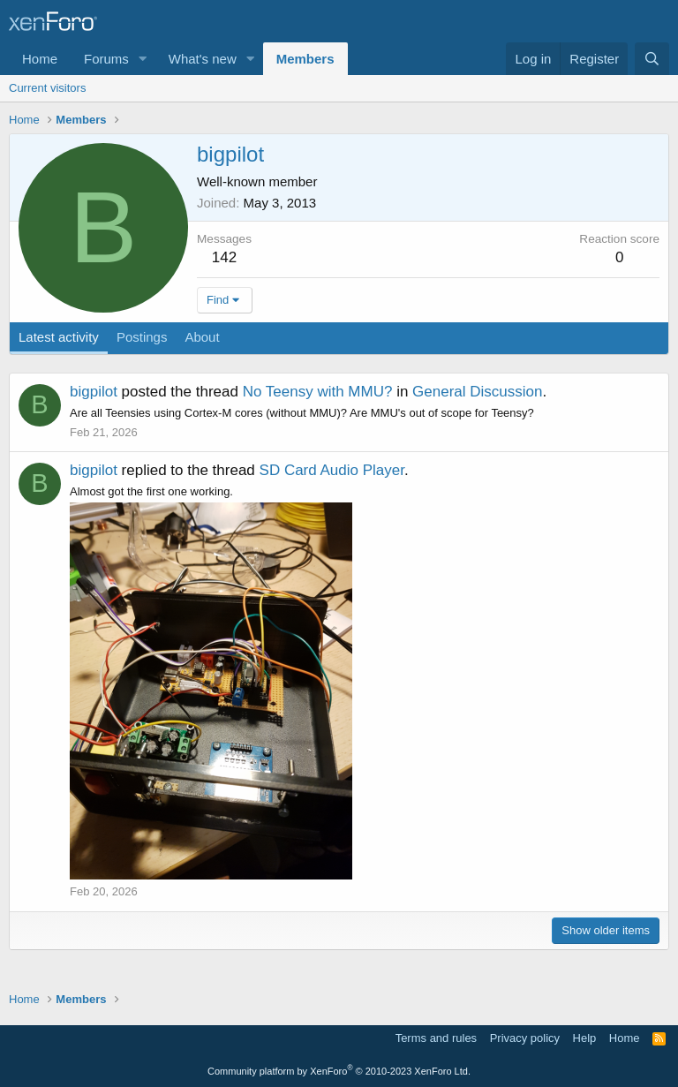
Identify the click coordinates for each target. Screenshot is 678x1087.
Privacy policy (525, 1038)
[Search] (652, 58)
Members (305, 58)
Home (39, 58)
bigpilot (93, 391)
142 (224, 257)
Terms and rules (436, 1038)
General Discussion (477, 391)
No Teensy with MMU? (318, 391)
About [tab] (202, 336)
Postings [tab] (142, 336)
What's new (203, 58)
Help (585, 1038)
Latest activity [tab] (59, 336)
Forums (106, 58)
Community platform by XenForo (339, 1071)
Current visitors (47, 87)
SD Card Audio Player (332, 470)
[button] (143, 58)
